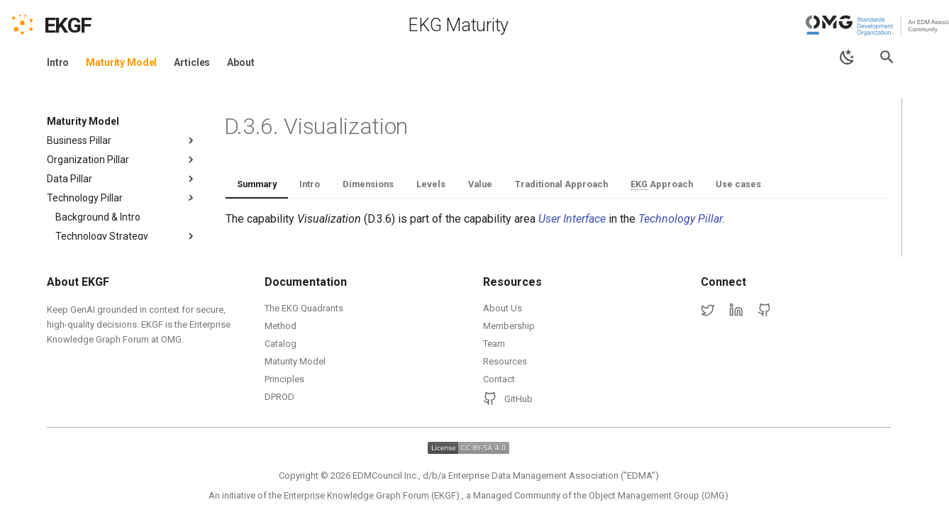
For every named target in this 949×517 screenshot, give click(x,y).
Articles (192, 62)
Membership (509, 326)
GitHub (508, 398)
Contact (499, 379)
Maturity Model (121, 62)
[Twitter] (708, 310)
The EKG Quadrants (304, 308)
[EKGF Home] (80, 25)
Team (494, 343)
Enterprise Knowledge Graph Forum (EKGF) (373, 495)
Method (280, 326)
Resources (505, 361)
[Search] (887, 57)
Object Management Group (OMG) (658, 495)
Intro (58, 62)
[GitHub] (764, 310)
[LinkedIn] (736, 310)
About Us (502, 308)
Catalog (280, 343)
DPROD (279, 396)
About (240, 62)
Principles (284, 379)
